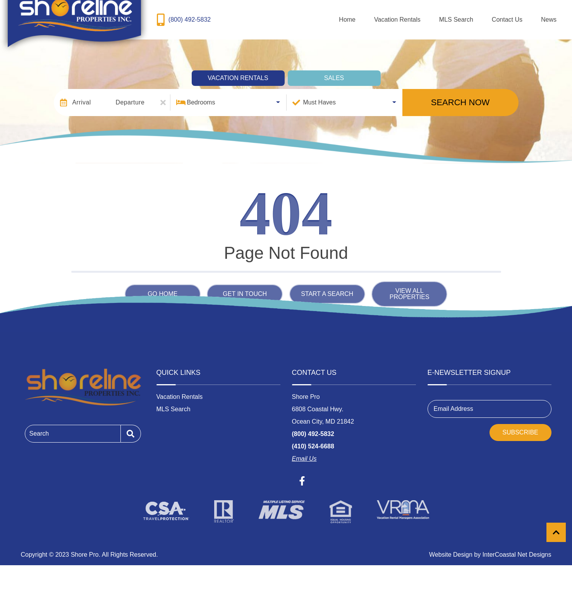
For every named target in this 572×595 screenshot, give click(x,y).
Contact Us (525, 16)
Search (39, 426)
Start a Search (327, 287)
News (555, 16)
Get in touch (245, 287)
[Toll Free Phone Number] (182, 16)
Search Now (460, 95)
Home (403, 16)
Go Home (162, 287)
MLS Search (487, 16)
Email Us (304, 452)
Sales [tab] (334, 71)
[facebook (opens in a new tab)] (302, 474)
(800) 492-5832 (313, 427)
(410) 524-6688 (313, 439)
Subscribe (520, 425)
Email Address (453, 402)
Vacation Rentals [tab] (238, 71)
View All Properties (409, 286)
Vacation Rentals (440, 16)
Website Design (450, 548)
